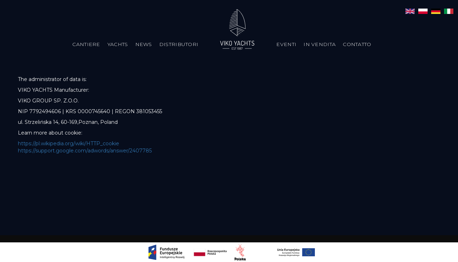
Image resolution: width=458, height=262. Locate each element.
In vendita (319, 44)
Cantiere (86, 44)
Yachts (117, 44)
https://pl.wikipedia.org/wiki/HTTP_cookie (68, 143)
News (143, 44)
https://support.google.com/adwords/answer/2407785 (85, 150)
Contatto (357, 44)
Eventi (286, 44)
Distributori (179, 44)
